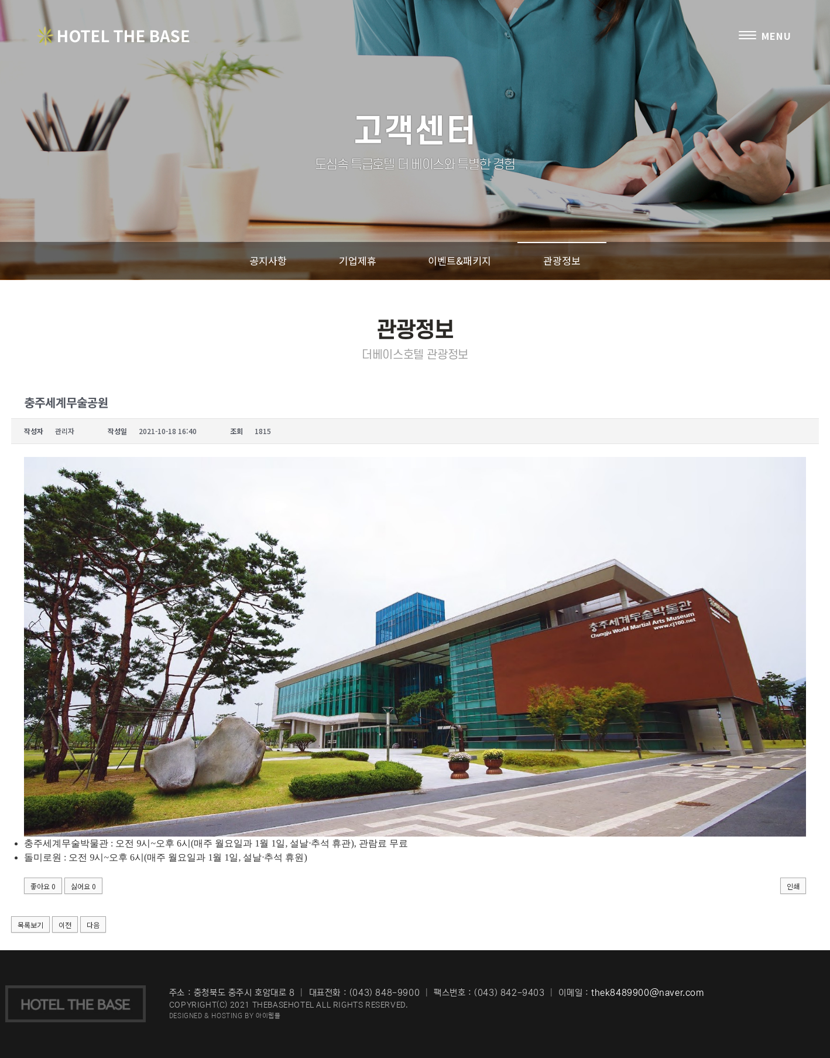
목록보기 (30, 925)
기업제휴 (357, 260)
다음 (93, 925)
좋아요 (43, 886)
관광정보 (562, 260)
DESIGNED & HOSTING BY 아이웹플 (225, 1015)
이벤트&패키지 (459, 260)
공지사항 (268, 260)
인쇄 (793, 886)
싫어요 (83, 886)
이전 (65, 925)
